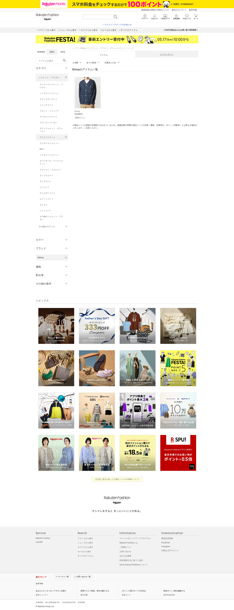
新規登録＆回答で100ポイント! (154, 10)
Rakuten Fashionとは (129, 543)
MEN (52, 52)
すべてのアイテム (85, 556)
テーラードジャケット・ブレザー (51, 86)
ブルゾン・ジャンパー (49, 111)
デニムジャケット (47, 137)
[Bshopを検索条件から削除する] (65, 257)
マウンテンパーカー (48, 122)
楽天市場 (193, 10)
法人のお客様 (125, 556)
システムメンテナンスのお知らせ (117, 24)
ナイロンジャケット (48, 117)
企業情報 (39, 602)
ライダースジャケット (49, 143)
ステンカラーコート (48, 99)
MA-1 (42, 149)
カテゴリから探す (85, 547)
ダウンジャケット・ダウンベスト (51, 130)
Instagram (165, 546)
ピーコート (44, 187)
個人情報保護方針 (52, 602)
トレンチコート (46, 105)
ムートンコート (46, 199)
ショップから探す (85, 543)
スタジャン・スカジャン (50, 169)
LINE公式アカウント (170, 550)
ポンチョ (43, 205)
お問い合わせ (125, 551)
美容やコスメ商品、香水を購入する (94, 591)
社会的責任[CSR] (68, 602)
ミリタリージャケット (49, 155)
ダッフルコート (46, 175)
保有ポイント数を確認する (174, 591)
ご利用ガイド (125, 547)
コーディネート (167, 54)
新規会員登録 (167, 538)
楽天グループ (178, 10)
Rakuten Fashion (43, 538)
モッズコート (45, 181)
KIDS (62, 52)
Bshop (83, 48)
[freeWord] (52, 60)
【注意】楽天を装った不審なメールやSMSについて (117, 479)
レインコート (45, 211)
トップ (75, 48)
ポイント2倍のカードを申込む (134, 591)
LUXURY (39, 542)
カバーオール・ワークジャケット (51, 162)
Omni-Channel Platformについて (134, 565)
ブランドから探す (85, 538)
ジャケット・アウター (49, 77)
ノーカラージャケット (49, 93)
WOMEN (41, 52)
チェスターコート (47, 193)
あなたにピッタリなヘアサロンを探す (51, 591)
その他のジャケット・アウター (51, 218)
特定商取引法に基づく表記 (131, 560)
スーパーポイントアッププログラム (135, 538)
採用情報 (81, 602)
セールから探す (84, 551)
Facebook (165, 542)
